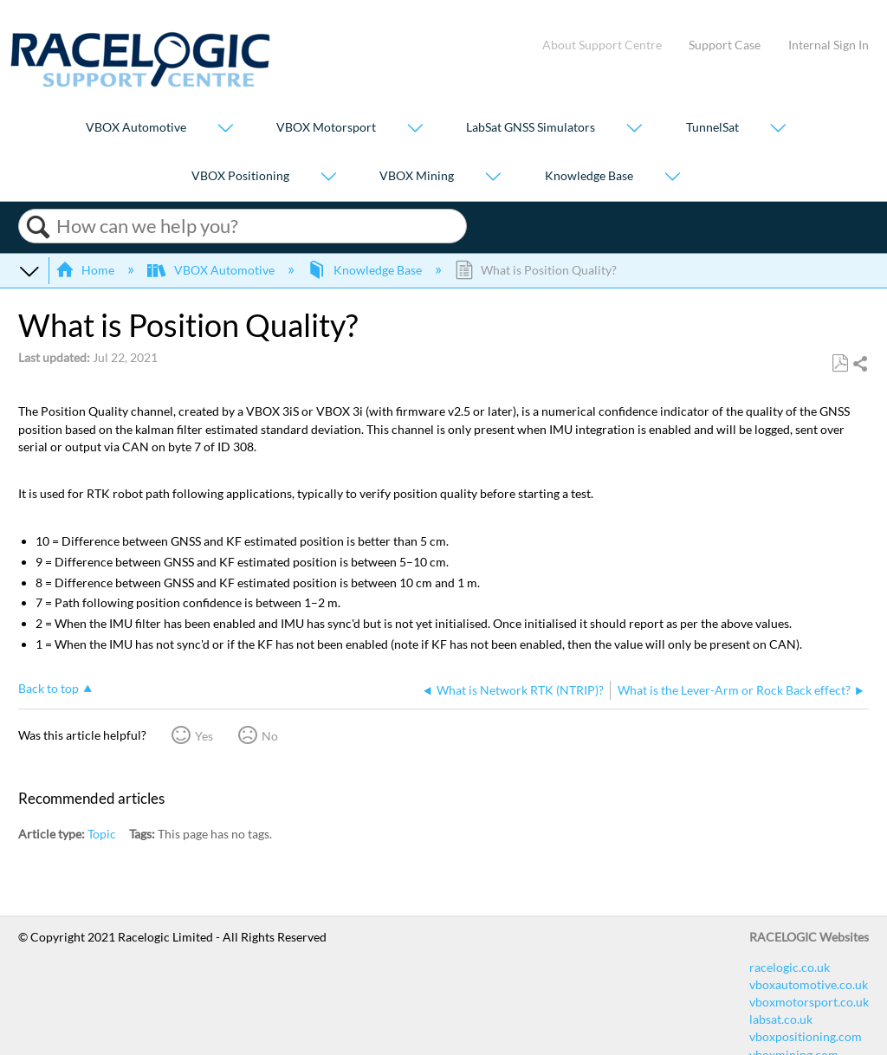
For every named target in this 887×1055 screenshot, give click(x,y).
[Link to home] (140, 82)
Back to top (48, 688)
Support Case (725, 44)
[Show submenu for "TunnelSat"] (777, 129)
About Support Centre (602, 44)
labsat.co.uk (781, 1019)
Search (37, 226)
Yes (204, 735)
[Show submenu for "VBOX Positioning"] (328, 177)
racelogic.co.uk (789, 967)
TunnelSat (712, 127)
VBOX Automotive (136, 127)
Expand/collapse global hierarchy (29, 270)
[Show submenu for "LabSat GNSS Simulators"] (634, 129)
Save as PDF (840, 363)
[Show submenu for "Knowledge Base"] (672, 177)
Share (860, 364)
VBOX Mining (416, 175)
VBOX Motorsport (326, 127)
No (270, 735)
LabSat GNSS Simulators (530, 127)
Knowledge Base (589, 175)
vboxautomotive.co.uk (808, 984)
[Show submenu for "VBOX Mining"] (492, 177)
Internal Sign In (828, 44)
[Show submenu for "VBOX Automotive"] (225, 129)
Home (86, 269)
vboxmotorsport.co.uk (809, 1001)
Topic (101, 833)
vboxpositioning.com (805, 1036)
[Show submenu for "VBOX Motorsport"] (415, 129)
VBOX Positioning (240, 175)
